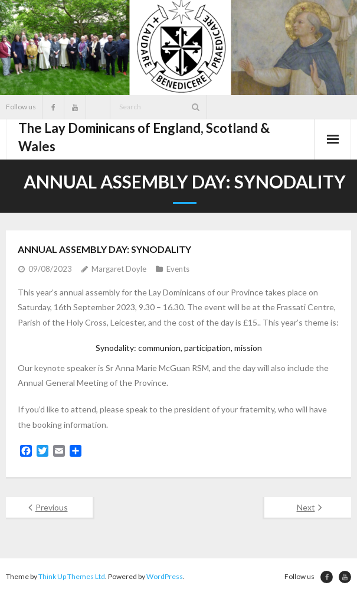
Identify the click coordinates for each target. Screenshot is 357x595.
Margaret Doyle (118, 269)
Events (177, 269)
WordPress (164, 576)
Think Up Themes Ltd (71, 576)
